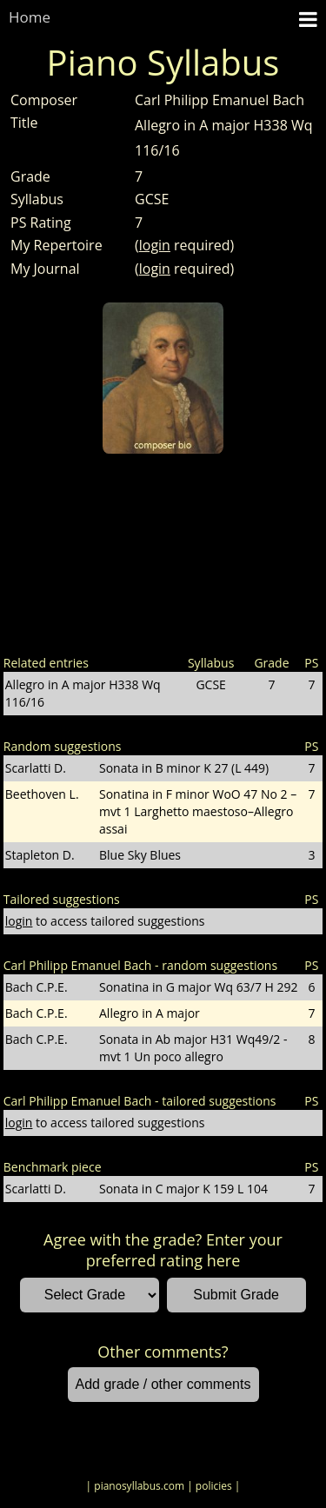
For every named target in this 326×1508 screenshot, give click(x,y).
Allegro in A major (149, 1013)
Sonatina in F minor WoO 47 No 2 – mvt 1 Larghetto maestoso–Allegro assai (197, 811)
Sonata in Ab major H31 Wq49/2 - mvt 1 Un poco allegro (193, 1048)
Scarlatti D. (35, 768)
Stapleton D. (40, 855)
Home (29, 17)
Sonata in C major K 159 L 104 (183, 1188)
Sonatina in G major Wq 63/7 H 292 (198, 987)
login (154, 245)
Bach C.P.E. (36, 987)
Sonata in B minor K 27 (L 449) (184, 768)
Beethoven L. (42, 794)
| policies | (213, 1485)
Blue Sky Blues (140, 855)
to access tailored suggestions (105, 921)
